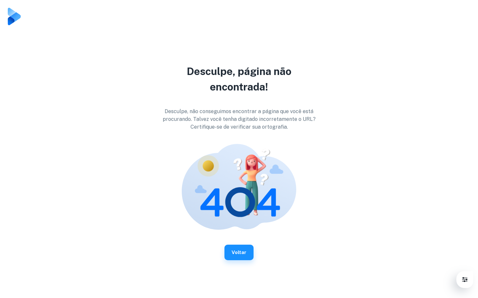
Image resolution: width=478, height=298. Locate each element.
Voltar (239, 252)
